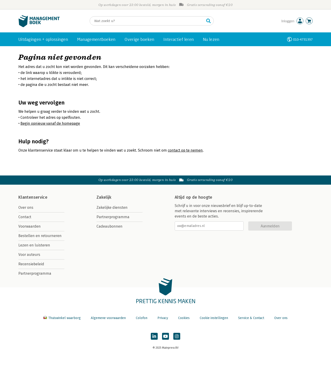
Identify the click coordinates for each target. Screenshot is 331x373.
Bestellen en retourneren (40, 236)
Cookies (184, 318)
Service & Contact (251, 318)
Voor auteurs (29, 254)
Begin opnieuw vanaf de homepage (50, 123)
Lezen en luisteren (34, 245)
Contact (24, 217)
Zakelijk (104, 197)
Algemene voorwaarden (108, 318)
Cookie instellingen (214, 318)
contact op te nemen (185, 150)
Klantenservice (32, 197)
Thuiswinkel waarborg (62, 318)
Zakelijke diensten (112, 207)
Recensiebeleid (31, 264)
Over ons (25, 207)
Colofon (141, 318)
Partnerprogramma (34, 273)
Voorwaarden (29, 226)
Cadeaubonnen (110, 226)
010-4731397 (303, 39)
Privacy (162, 318)
